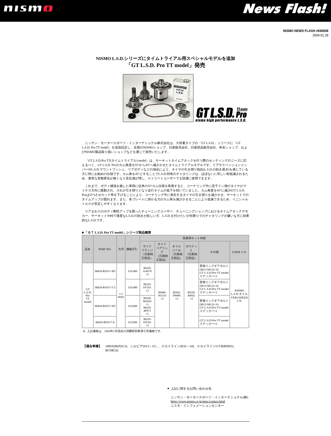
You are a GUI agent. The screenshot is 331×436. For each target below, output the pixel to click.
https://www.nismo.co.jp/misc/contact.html (198, 401)
